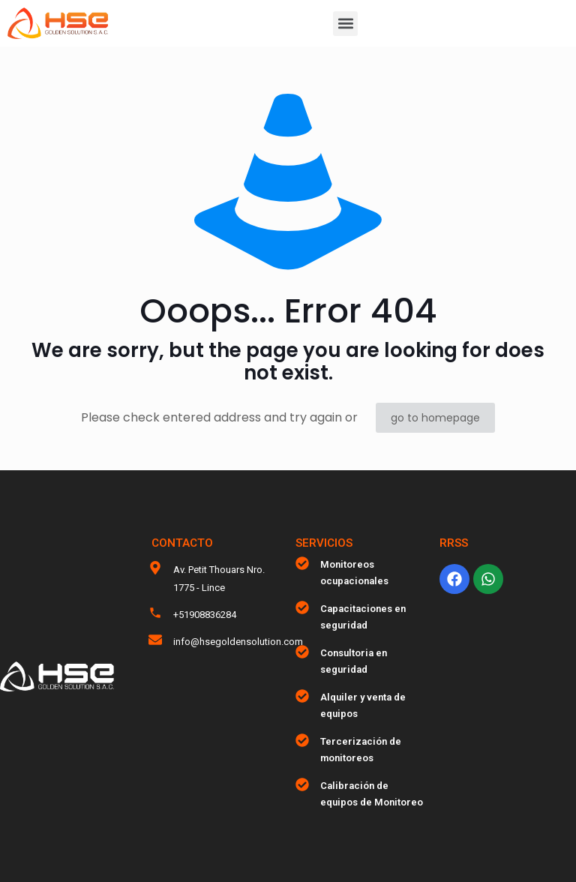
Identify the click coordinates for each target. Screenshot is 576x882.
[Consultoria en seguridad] (302, 651)
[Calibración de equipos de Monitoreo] (302, 784)
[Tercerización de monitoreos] (302, 740)
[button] (345, 23)
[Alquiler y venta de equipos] (302, 696)
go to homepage (435, 417)
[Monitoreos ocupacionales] (302, 563)
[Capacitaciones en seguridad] (302, 607)
